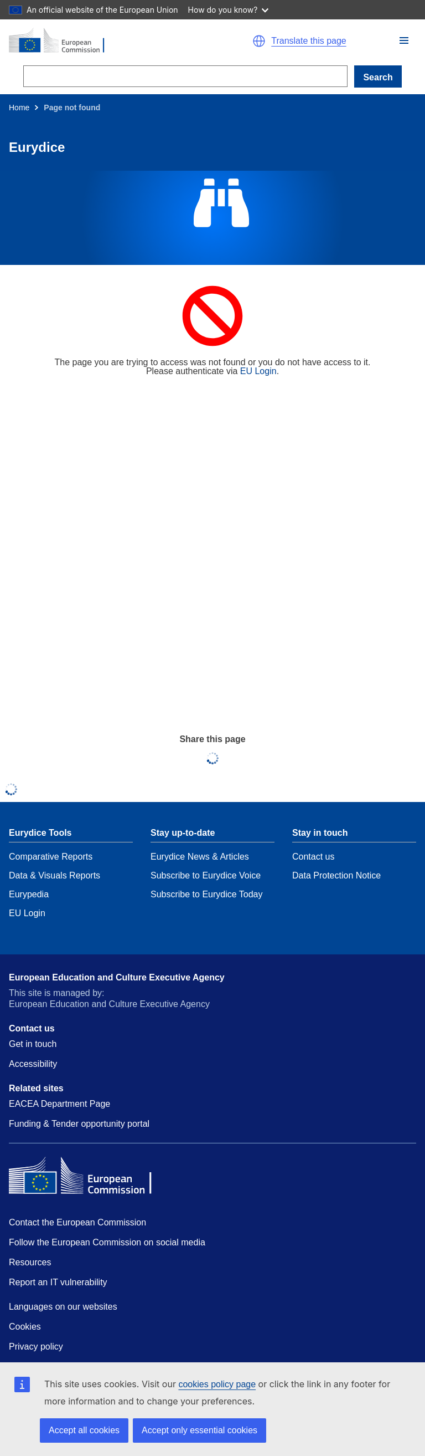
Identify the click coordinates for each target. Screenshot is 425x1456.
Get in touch (32, 1044)
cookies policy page (217, 1384)
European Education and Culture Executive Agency (117, 977)
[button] (404, 40)
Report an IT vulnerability (58, 1282)
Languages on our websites (63, 1306)
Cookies (25, 1326)
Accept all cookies (84, 1430)
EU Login (258, 371)
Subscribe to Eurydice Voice (206, 875)
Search (377, 77)
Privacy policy (36, 1346)
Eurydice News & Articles (200, 856)
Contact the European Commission (77, 1222)
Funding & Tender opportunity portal (79, 1123)
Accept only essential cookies (199, 1430)
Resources (30, 1262)
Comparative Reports (50, 856)
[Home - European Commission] (106, 41)
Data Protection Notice (336, 875)
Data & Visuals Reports (54, 875)
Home (19, 107)
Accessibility (33, 1064)
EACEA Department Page (59, 1103)
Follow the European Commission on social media (107, 1242)
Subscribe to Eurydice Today (206, 894)
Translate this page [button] (308, 41)
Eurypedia (29, 894)
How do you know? (228, 9)
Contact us (313, 856)
